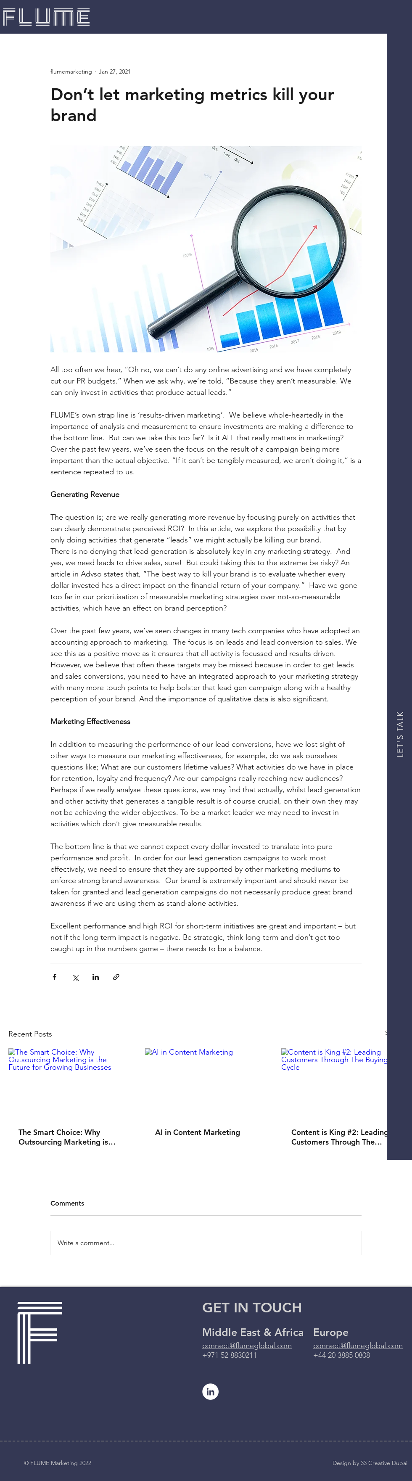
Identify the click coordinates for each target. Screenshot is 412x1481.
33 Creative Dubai (384, 1463)
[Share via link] (116, 977)
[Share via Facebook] (54, 977)
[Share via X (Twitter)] (75, 977)
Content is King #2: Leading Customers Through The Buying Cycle (339, 1137)
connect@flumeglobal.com (247, 1345)
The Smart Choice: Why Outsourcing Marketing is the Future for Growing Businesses (63, 1137)
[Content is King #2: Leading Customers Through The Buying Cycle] (342, 1082)
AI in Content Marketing (197, 1132)
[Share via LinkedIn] (96, 977)
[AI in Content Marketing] (206, 1082)
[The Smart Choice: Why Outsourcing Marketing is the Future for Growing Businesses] (69, 1082)
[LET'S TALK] (400, 734)
